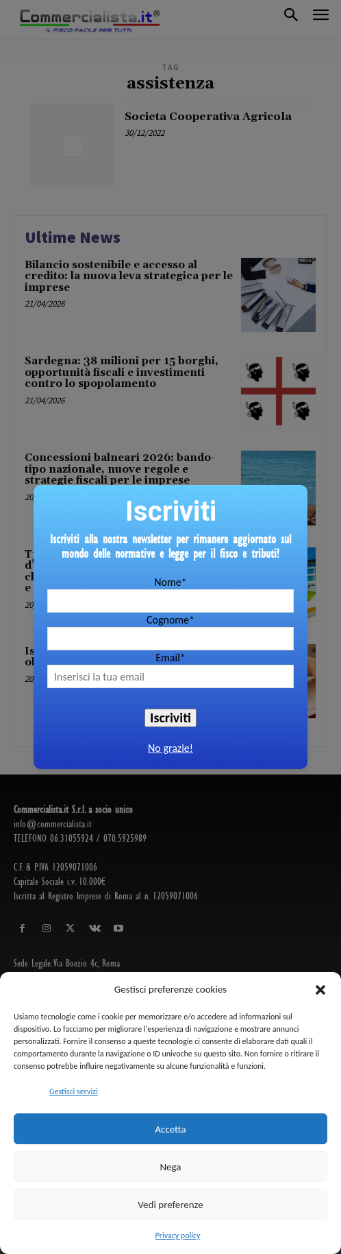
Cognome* (170, 619)
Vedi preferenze (170, 1204)
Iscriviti (170, 717)
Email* (170, 657)
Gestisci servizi (73, 1091)
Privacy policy (178, 1235)
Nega (170, 1167)
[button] (320, 990)
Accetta (170, 1129)
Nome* (170, 582)
